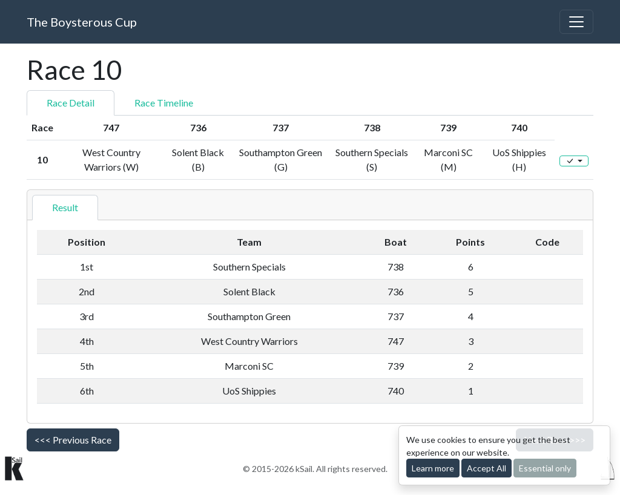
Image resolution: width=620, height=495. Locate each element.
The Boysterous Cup (82, 22)
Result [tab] (65, 207)
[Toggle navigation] (576, 22)
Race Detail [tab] (70, 102)
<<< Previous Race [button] (73, 439)
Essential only (545, 468)
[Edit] (574, 161)
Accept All (486, 468)
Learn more (433, 468)
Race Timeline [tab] (163, 102)
